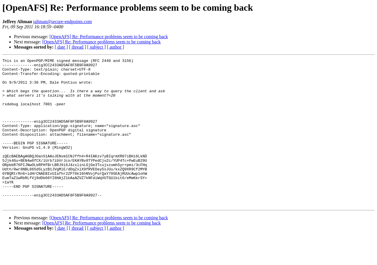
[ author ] (115, 47)
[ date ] (61, 47)
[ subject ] (96, 47)
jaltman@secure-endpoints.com (62, 21)
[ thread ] (77, 47)
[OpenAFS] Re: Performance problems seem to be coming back (109, 36)
